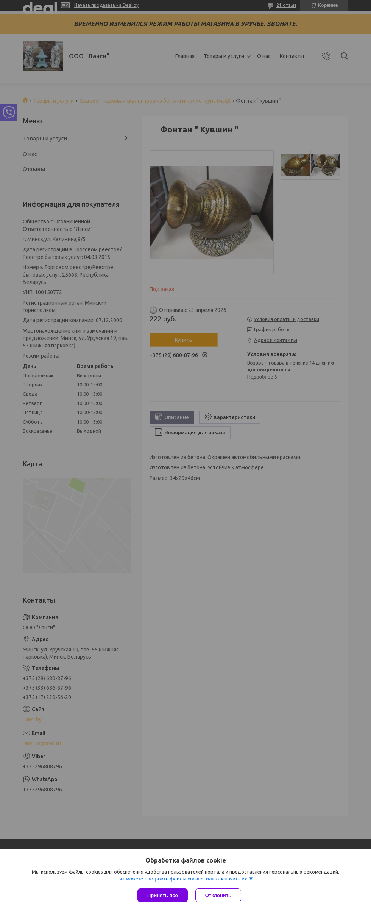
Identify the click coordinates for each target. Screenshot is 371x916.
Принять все (162, 895)
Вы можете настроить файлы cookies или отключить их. (182, 879)
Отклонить (218, 895)
